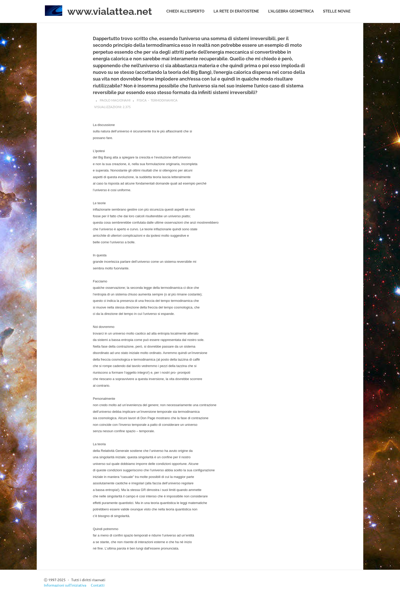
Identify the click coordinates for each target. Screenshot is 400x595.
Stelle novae (337, 11)
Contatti (98, 585)
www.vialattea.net (109, 11)
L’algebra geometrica (291, 11)
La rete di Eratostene (236, 11)
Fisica (142, 100)
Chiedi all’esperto (185, 11)
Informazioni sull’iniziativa (65, 585)
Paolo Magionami (115, 100)
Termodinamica (164, 100)
